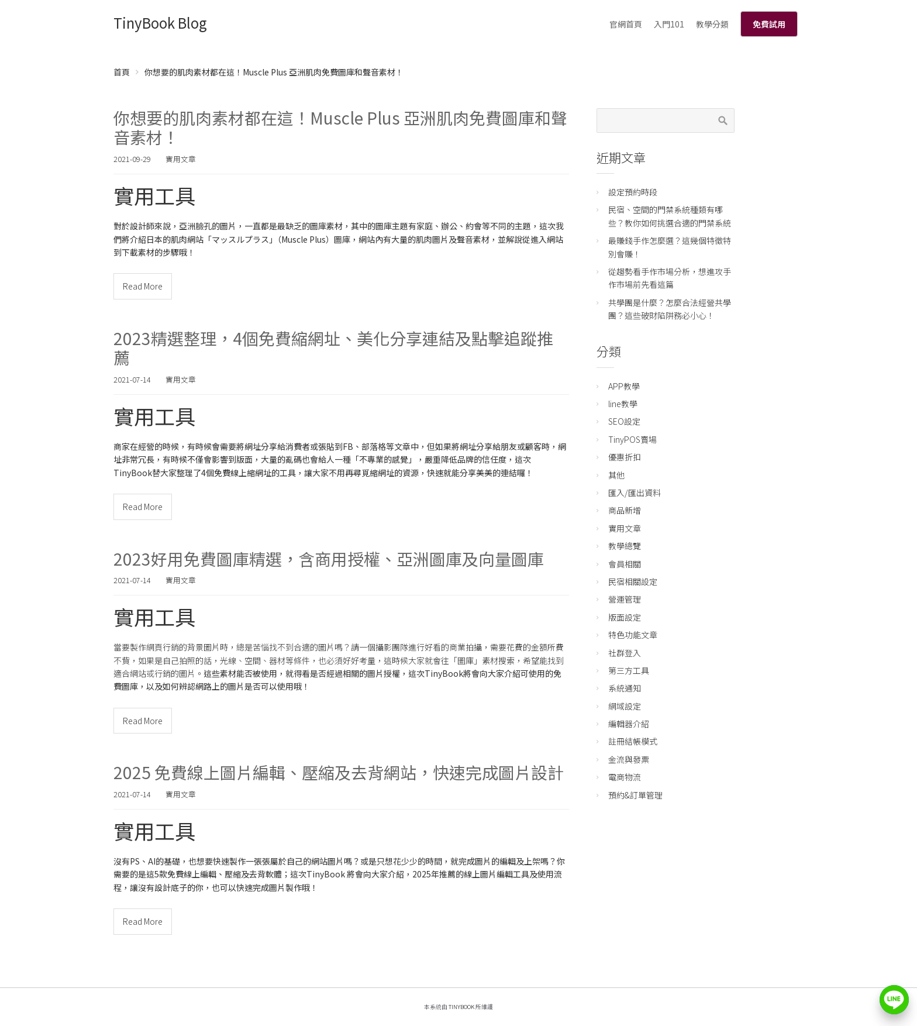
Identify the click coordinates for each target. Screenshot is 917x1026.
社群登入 (624, 653)
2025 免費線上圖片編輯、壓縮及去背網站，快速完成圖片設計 (338, 772)
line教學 (622, 403)
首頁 (121, 72)
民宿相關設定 (632, 581)
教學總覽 (624, 546)
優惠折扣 (624, 457)
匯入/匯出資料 (634, 492)
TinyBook (461, 1007)
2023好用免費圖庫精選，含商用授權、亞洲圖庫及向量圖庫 (328, 558)
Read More (143, 286)
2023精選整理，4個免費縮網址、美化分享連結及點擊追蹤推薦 (333, 348)
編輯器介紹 (628, 723)
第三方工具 (628, 670)
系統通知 (624, 688)
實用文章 (181, 158)
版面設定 (624, 617)
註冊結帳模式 (632, 741)
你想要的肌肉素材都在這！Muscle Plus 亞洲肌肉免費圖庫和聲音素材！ (340, 127)
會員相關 (624, 564)
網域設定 (624, 706)
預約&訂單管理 (635, 795)
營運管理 (624, 599)
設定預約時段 (632, 192)
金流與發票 (628, 759)
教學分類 (712, 24)
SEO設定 (624, 421)
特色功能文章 (632, 635)
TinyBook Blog (160, 22)
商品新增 (624, 510)
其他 (616, 475)
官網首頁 (625, 24)
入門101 (669, 24)
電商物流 (624, 777)
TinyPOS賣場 (632, 439)
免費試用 (769, 24)
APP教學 (624, 386)
